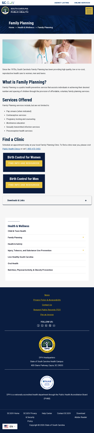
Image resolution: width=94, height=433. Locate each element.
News (47, 295)
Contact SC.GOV (64, 413)
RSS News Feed (46, 325)
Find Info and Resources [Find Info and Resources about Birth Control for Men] (24, 185)
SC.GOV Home (13, 413)
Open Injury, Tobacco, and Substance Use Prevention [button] (83, 250)
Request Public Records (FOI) (47, 310)
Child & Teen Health (17, 231)
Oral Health (13, 263)
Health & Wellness (26, 27)
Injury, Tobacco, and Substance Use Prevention (29, 250)
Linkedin (42, 325)
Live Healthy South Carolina (20, 257)
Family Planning (15, 237)
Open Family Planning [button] (83, 237)
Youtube (54, 325)
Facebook (38, 325)
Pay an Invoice (47, 314)
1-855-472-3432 (33, 149)
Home (11, 27)
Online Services (82, 3)
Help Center (47, 413)
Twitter (50, 325)
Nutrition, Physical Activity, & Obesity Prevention (30, 270)
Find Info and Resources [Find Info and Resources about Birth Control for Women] (24, 163)
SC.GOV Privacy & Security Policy (30, 417)
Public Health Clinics (11, 149)
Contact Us (47, 305)
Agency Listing (61, 3)
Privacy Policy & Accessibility (47, 300)
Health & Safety (15, 244)
